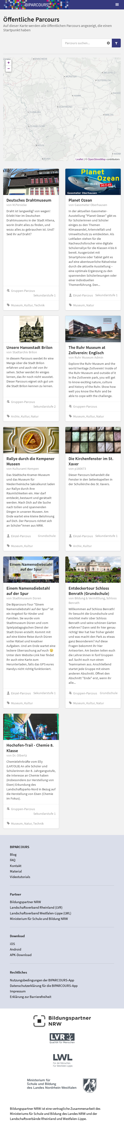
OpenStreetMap (97, 159)
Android (15, 949)
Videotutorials (20, 877)
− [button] (8, 69)
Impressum (18, 991)
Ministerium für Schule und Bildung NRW (39, 918)
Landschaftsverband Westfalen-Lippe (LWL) (40, 913)
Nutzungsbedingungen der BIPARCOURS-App (42, 980)
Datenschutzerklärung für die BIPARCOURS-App (44, 985)
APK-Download (21, 955)
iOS (12, 944)
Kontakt (15, 866)
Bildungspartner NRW (25, 902)
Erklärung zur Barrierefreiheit (30, 996)
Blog (13, 854)
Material (16, 871)
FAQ (12, 860)
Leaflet (79, 159)
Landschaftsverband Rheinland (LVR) (36, 907)
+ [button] (8, 63)
